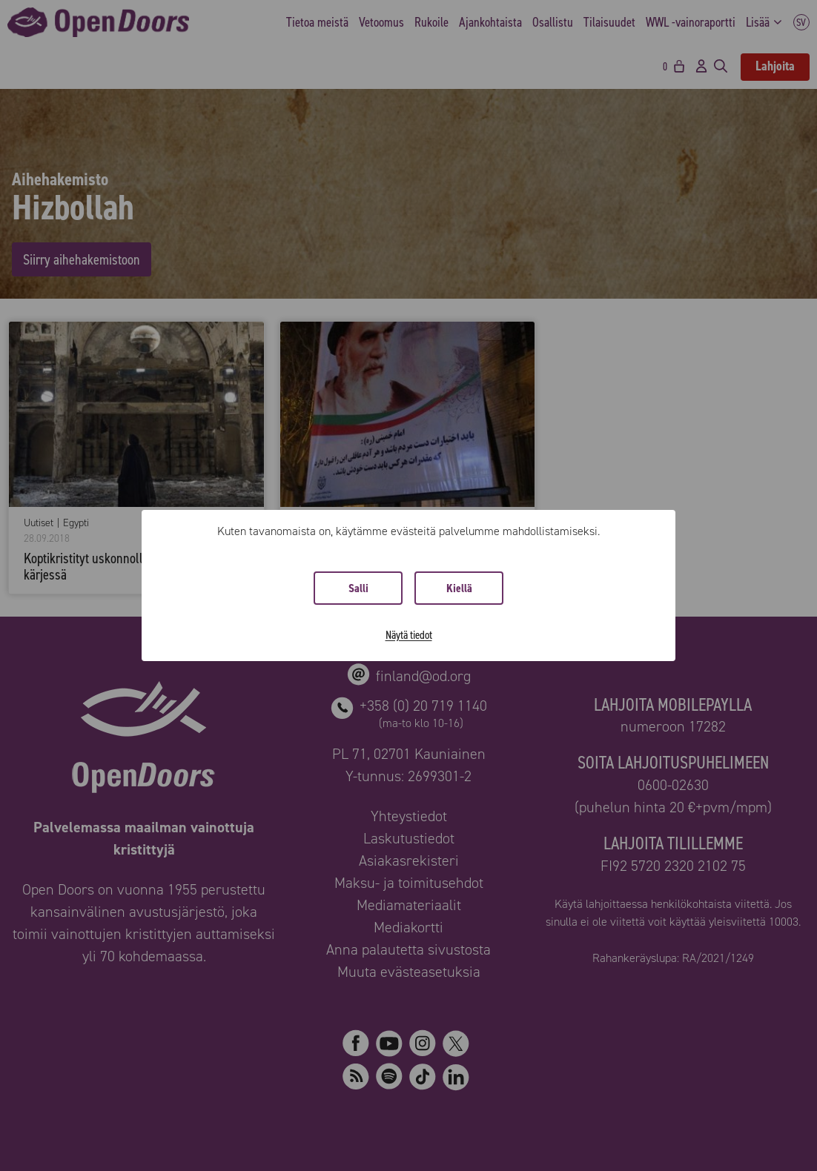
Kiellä (459, 588)
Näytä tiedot (409, 635)
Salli (358, 588)
